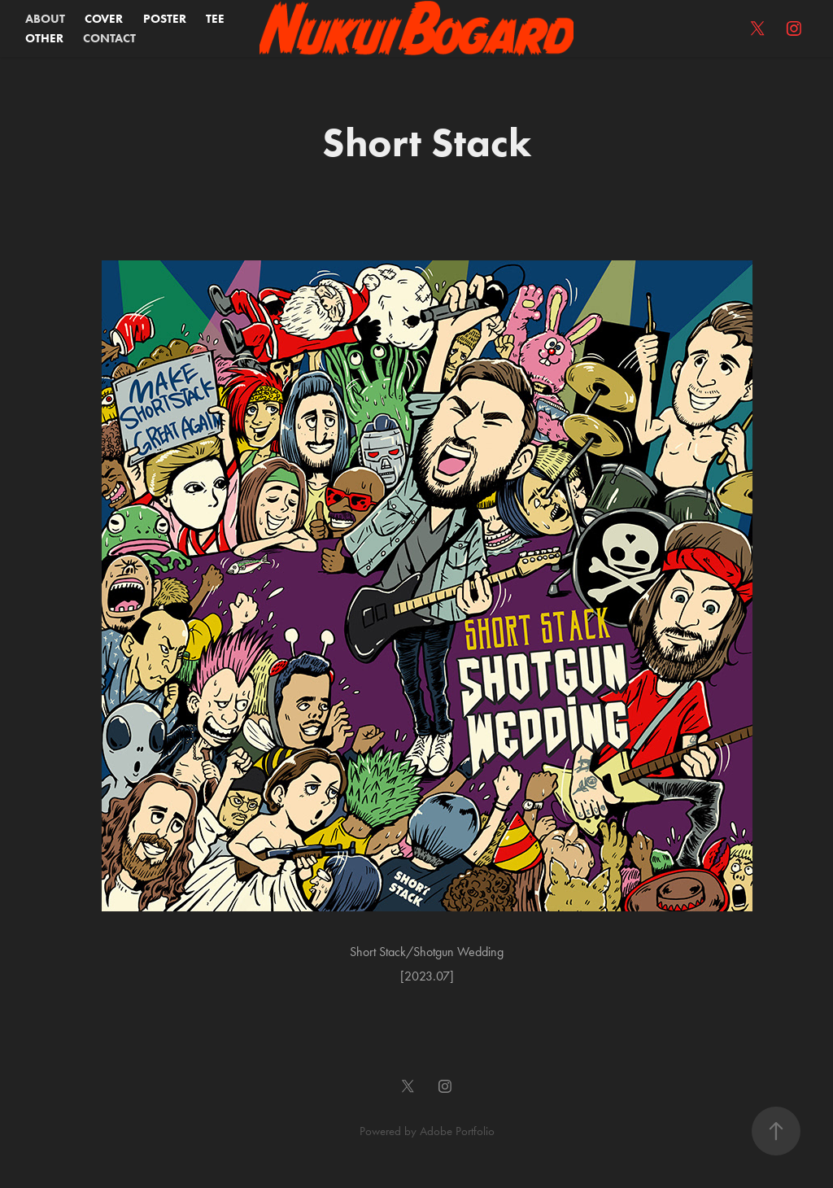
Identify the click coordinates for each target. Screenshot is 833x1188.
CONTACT (109, 38)
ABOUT (45, 18)
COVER (104, 18)
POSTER (164, 18)
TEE (215, 18)
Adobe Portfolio (457, 1131)
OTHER (44, 38)
